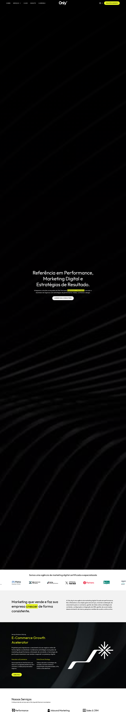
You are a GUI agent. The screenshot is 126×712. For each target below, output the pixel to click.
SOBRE (8, 3)
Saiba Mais (17, 674)
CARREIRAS (41, 3)
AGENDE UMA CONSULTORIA (63, 298)
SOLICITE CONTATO (112, 3)
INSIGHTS (33, 3)
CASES (26, 3)
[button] (17, 3)
